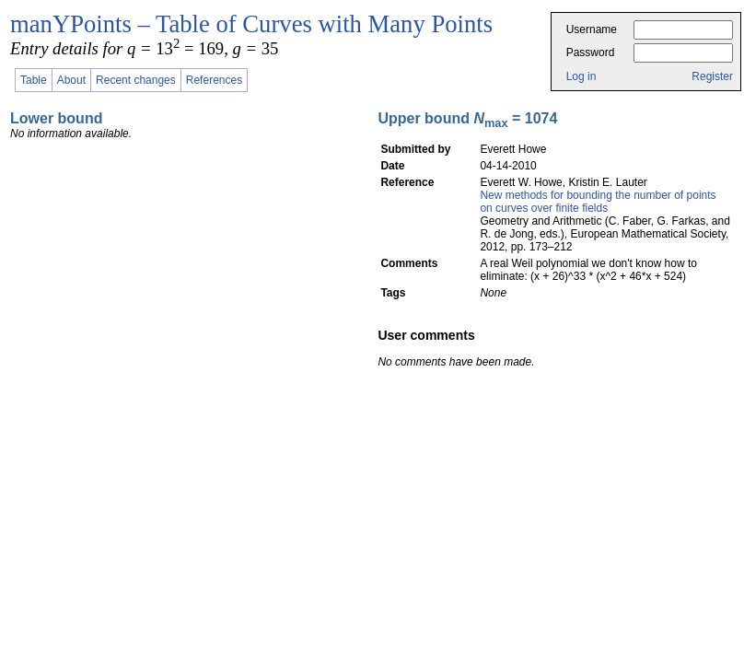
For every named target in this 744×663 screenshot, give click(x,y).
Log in (581, 76)
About (71, 80)
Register (712, 76)
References (214, 80)
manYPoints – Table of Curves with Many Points (251, 24)
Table (33, 80)
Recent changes (136, 80)
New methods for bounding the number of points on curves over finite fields (597, 202)
